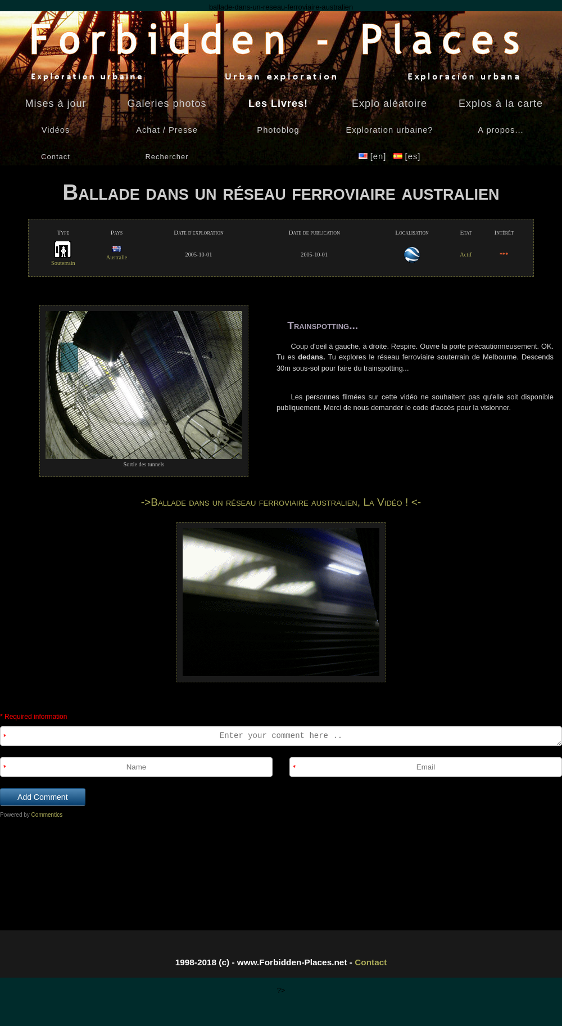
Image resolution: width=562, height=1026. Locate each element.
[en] (374, 156)
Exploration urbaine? (389, 129)
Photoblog (278, 129)
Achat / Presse (167, 129)
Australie (117, 253)
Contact (371, 962)
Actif (466, 254)
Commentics (47, 815)
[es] (407, 156)
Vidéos (56, 129)
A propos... (500, 129)
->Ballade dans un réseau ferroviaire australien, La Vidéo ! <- (281, 502)
